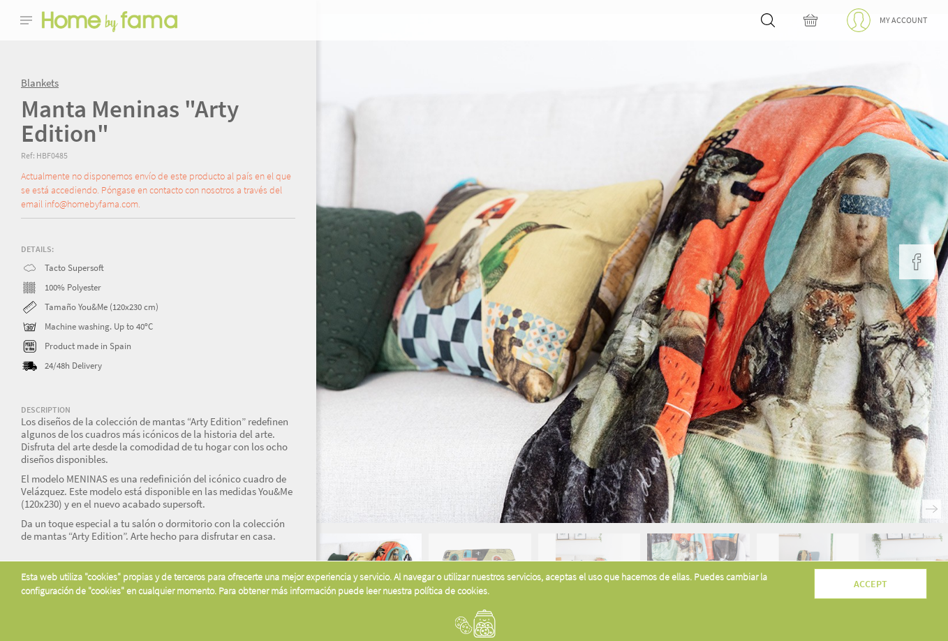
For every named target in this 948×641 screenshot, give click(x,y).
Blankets (40, 82)
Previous (910, 509)
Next (931, 509)
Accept (870, 583)
